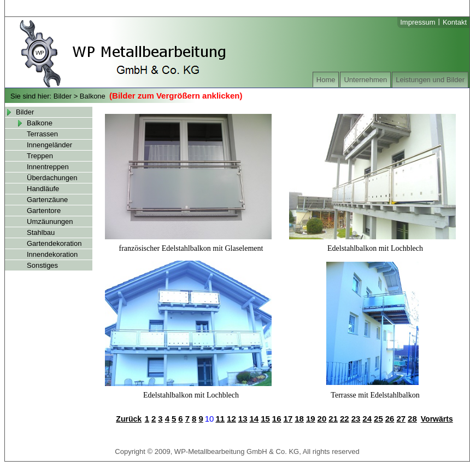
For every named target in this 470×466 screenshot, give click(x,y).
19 (310, 418)
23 (356, 418)
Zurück (129, 419)
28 (412, 418)
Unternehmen (365, 80)
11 (220, 418)
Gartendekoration (54, 243)
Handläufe (43, 189)
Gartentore (44, 210)
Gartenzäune (47, 199)
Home (326, 80)
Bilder (63, 96)
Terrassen (42, 134)
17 (288, 418)
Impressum (417, 22)
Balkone (92, 96)
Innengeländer (49, 145)
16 (276, 418)
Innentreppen (48, 167)
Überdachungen (52, 178)
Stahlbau (41, 232)
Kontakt (455, 22)
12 (231, 418)
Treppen (40, 156)
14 (253, 418)
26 (390, 418)
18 (299, 418)
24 (367, 418)
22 (344, 418)
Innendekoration (52, 254)
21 (333, 418)
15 (265, 418)
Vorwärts (437, 419)
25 (378, 418)
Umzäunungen (50, 221)
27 (401, 418)
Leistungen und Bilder (430, 80)
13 (243, 418)
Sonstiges (42, 265)
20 (322, 418)
